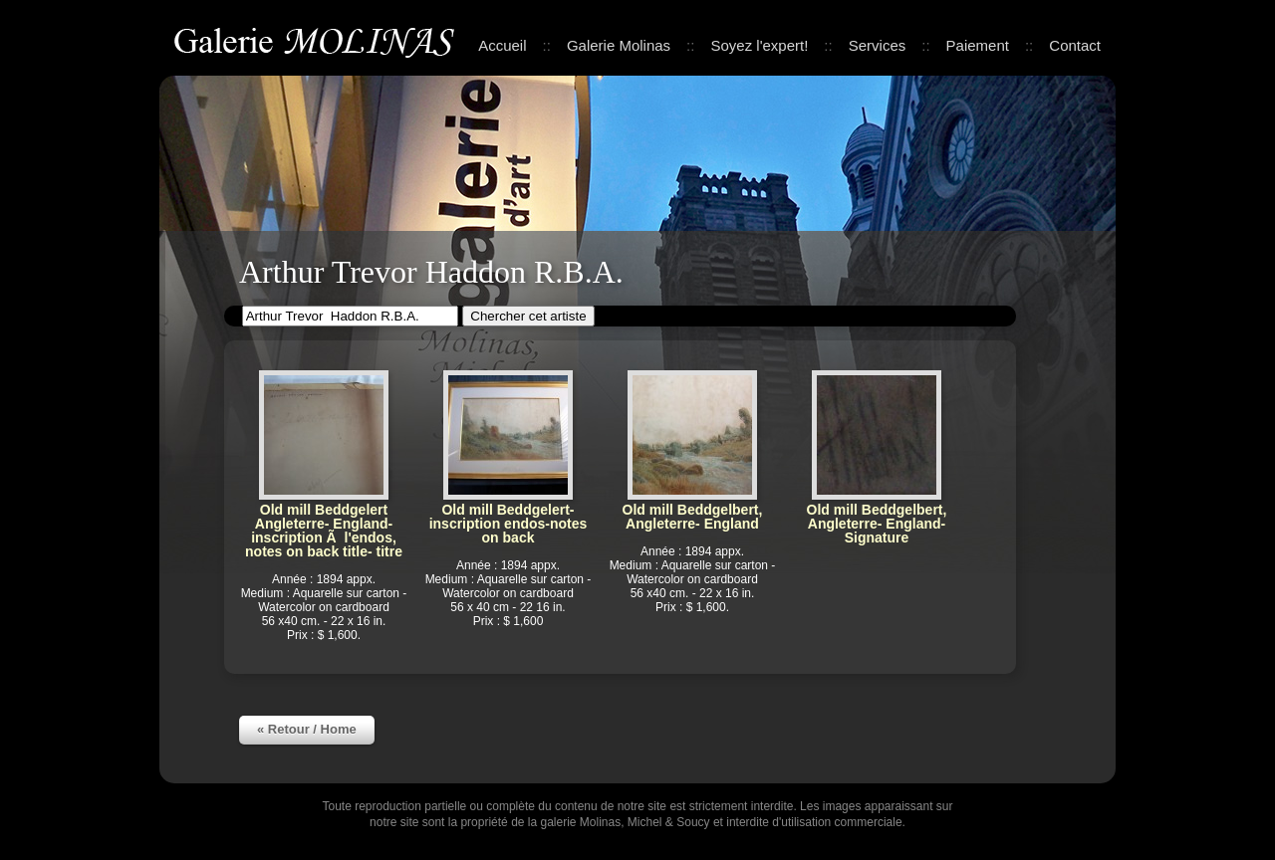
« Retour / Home (307, 729)
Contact (1075, 45)
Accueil (502, 45)
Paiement (977, 45)
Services (877, 45)
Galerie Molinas (317, 39)
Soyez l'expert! (759, 45)
